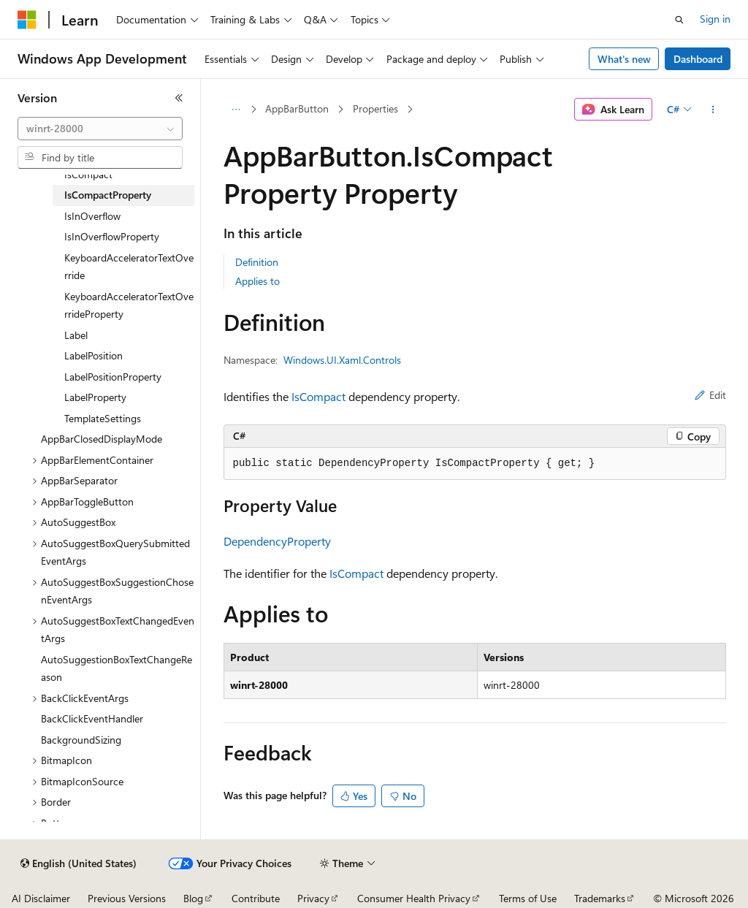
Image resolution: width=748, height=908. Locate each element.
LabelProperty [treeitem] (95, 397)
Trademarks (599, 898)
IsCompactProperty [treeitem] (107, 195)
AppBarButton (297, 108)
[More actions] (712, 109)
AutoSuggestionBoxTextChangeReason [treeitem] (116, 668)
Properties (375, 108)
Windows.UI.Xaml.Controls (342, 360)
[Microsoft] (27, 19)
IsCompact (318, 396)
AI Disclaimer (41, 898)
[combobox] (100, 128)
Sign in (715, 19)
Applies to (257, 281)
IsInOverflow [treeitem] (92, 216)
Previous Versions (127, 898)
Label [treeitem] (76, 335)
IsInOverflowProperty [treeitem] (111, 236)
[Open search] (679, 20)
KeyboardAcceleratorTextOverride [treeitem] (129, 267)
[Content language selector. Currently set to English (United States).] (78, 863)
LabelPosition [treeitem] (93, 355)
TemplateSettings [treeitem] (102, 418)
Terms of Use (528, 898)
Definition (256, 262)
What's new (624, 59)
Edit (710, 395)
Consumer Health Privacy (413, 898)
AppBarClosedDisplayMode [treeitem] (101, 439)
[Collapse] (179, 98)
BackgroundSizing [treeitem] (81, 740)
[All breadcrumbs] (236, 109)
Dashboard (697, 59)
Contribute (256, 898)
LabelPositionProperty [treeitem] (112, 377)
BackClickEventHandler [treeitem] (92, 718)
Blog (193, 898)
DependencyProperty (277, 541)
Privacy (313, 898)
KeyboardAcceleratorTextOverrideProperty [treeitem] (129, 305)
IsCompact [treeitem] (88, 174)
